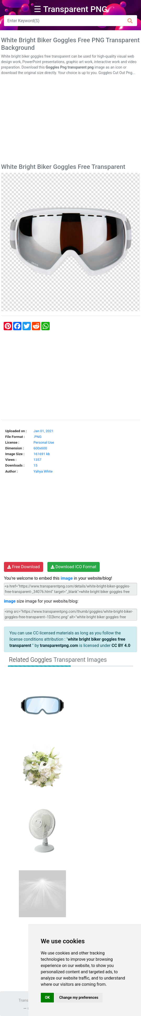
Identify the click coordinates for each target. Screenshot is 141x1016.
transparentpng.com (59, 645)
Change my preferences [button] (78, 997)
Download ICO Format (73, 566)
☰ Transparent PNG (71, 9)
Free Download (23, 566)
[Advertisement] (70, 120)
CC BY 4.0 (120, 645)
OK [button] (47, 997)
